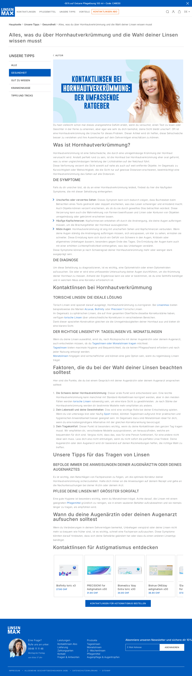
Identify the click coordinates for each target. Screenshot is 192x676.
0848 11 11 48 (36, 648)
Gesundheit (48, 24)
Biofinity (100, 309)
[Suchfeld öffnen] (167, 12)
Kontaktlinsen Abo (67, 643)
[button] (173, 12)
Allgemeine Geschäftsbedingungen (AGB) (46, 671)
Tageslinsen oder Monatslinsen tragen (114, 343)
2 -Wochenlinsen (96, 650)
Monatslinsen (61, 355)
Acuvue (89, 309)
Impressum (14, 671)
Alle (14, 65)
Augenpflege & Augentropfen (103, 657)
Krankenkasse (20, 87)
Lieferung (62, 647)
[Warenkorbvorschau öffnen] (179, 12)
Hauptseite (15, 24)
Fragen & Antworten (68, 657)
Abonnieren (172, 647)
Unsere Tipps (31, 24)
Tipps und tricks (22, 95)
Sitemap (106, 671)
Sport (107, 413)
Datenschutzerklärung (85, 671)
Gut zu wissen (20, 80)
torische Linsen (73, 317)
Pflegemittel (74, 502)
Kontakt (61, 653)
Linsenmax (163, 304)
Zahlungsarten (65, 650)
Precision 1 (117, 309)
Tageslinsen (60, 347)
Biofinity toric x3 (66, 585)
